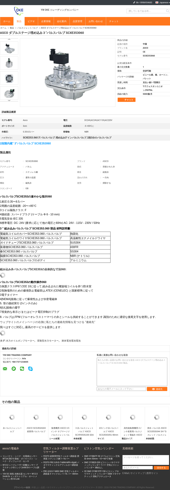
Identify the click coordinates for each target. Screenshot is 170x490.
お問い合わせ (96, 21)
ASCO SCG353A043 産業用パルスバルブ (36, 430)
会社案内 (61, 21)
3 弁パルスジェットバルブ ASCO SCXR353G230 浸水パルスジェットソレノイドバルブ (84, 432)
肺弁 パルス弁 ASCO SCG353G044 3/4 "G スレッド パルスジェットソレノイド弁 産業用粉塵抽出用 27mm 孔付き (157, 432)
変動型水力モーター (48, 340)
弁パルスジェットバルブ (12, 430)
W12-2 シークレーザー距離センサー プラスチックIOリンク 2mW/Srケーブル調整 (21, 467)
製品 (19, 21)
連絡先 (157, 389)
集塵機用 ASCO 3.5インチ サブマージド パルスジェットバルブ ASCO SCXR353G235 (60, 432)
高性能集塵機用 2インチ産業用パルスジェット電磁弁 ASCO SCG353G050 (132, 432)
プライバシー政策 (22, 487)
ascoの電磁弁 (10, 448)
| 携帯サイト (151, 473)
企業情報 (46, 21)
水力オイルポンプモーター (20, 340)
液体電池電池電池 (71, 340)
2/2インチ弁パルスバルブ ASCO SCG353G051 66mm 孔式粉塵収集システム (108, 432)
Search (168, 11)
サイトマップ (137, 473)
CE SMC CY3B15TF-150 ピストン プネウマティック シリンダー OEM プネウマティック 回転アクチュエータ (102, 474)
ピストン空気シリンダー (99, 448)
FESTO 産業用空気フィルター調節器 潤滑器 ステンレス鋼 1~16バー (61, 457)
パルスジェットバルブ (27, 28)
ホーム (6, 21)
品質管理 (77, 21)
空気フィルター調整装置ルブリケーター (61, 450)
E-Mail (125, 473)
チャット (114, 21)
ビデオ (31, 21)
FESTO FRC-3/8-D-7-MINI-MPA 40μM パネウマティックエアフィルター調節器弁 (61, 465)
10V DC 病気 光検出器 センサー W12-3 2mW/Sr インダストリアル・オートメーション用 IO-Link (20, 476)
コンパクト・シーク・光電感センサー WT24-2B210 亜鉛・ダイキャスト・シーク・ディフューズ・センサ (20, 458)
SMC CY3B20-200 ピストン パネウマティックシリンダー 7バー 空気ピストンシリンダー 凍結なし (102, 465)
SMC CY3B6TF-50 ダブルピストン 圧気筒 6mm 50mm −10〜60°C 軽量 (102, 457)
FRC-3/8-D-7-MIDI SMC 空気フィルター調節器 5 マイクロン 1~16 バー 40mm (61, 472)
